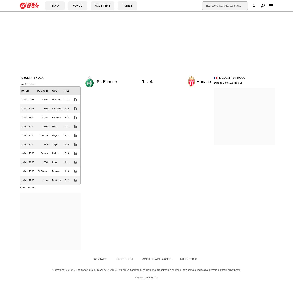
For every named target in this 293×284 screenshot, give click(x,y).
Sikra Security (151, 277)
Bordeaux (56, 117)
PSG (46, 162)
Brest (54, 126)
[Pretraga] (252, 5)
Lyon (46, 180)
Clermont (43, 135)
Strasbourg (57, 109)
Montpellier (57, 180)
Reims (45, 100)
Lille (46, 109)
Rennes (44, 153)
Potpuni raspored (27, 187)
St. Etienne (43, 171)
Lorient (55, 153)
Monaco (56, 171)
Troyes (55, 144)
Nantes (44, 117)
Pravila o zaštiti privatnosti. (225, 269)
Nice (46, 144)
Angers (55, 135)
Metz (45, 126)
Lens (54, 162)
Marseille (56, 100)
